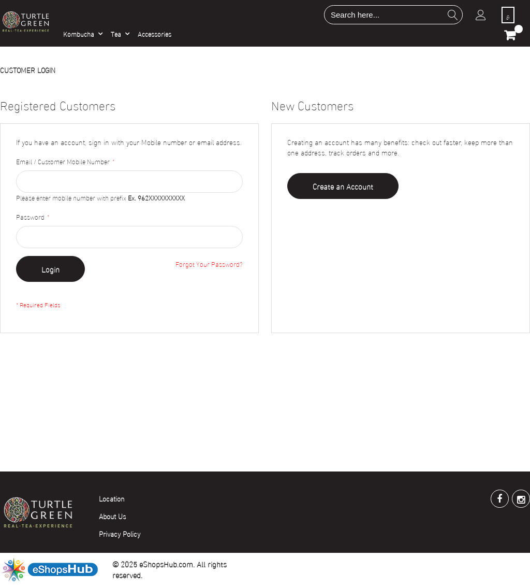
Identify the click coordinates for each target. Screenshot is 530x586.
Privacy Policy (119, 533)
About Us (112, 515)
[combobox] (393, 14)
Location (112, 498)
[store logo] (25, 21)
